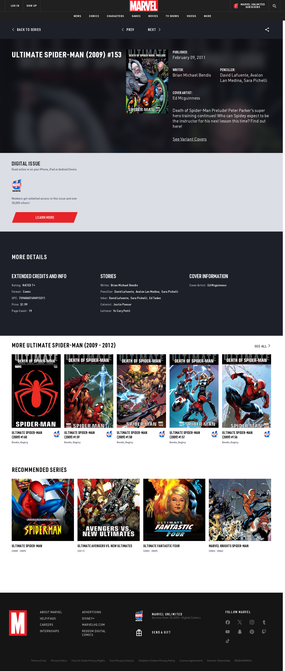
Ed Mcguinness (106, 117)
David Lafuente (194, 94)
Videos (191, 16)
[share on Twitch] (264, 632)
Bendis (15, 466)
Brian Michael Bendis (112, 94)
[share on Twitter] (240, 623)
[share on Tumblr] (264, 623)
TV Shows (172, 16)
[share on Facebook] (227, 623)
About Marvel (51, 612)
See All (263, 370)
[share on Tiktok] (227, 642)
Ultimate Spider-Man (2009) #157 (185, 458)
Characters (115, 16)
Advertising (91, 612)
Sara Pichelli (169, 315)
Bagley (24, 466)
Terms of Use (38, 660)
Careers (46, 624)
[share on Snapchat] (240, 632)
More (207, 16)
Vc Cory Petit (121, 334)
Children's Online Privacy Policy (156, 660)
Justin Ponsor (122, 328)
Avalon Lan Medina (227, 94)
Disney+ (88, 618)
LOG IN (15, 5)
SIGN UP (31, 5)
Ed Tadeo (155, 321)
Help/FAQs (48, 618)
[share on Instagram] (252, 623)
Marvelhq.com (93, 624)
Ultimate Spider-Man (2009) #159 (79, 458)
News (77, 16)
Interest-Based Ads (218, 660)
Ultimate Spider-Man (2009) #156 (237, 458)
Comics (94, 16)
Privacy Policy (59, 660)
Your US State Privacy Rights (88, 660)
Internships (49, 631)
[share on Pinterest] (252, 632)
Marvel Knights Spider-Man (229, 569)
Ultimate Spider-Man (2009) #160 (27, 458)
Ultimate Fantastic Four (161, 569)
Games (136, 16)
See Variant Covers (110, 147)
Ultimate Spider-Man (27, 569)
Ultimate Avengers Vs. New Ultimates (104, 569)
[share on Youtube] (227, 632)
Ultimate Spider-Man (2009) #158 (132, 458)
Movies (153, 16)
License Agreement (191, 660)
